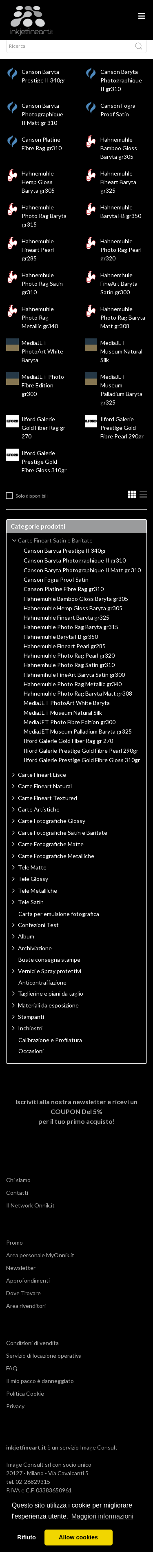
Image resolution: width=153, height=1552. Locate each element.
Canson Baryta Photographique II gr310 (121, 88)
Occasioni (31, 1058)
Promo (14, 1249)
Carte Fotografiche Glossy (51, 828)
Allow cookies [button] (78, 1537)
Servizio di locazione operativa (44, 1362)
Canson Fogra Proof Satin (56, 587)
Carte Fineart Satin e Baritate (55, 547)
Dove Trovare (23, 1300)
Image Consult (99, 1454)
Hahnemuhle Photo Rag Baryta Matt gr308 (122, 325)
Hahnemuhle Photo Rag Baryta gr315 (44, 223)
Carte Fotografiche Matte (51, 851)
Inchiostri (30, 1035)
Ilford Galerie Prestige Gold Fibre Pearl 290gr (122, 435)
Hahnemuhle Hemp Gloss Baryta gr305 (38, 189)
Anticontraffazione (42, 990)
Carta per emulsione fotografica (58, 921)
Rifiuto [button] (26, 1537)
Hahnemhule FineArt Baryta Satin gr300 (118, 291)
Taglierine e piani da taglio (50, 1000)
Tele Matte (32, 874)
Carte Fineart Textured (47, 805)
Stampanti (31, 1024)
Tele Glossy (33, 886)
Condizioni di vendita (32, 1350)
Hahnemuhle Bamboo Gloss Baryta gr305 (118, 155)
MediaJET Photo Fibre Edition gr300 (43, 392)
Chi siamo (18, 1187)
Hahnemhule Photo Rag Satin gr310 (42, 291)
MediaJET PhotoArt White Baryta (42, 359)
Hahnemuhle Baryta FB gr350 (61, 644)
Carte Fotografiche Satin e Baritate (62, 839)
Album (26, 943)
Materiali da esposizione (48, 1012)
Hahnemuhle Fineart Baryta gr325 (118, 189)
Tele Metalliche (37, 897)
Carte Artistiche (39, 816)
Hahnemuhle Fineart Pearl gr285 (38, 257)
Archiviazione (35, 955)
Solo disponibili (32, 503)
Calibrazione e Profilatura (50, 1047)
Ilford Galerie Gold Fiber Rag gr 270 (43, 435)
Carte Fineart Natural (45, 793)
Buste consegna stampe (49, 967)
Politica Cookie (25, 1400)
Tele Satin (31, 909)
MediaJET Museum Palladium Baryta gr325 (78, 739)
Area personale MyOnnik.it (40, 1262)
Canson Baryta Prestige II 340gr (65, 558)
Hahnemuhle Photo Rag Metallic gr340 (40, 325)
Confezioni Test (38, 932)
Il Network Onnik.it (30, 1212)
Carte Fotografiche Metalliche (56, 863)
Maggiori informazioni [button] (102, 1516)
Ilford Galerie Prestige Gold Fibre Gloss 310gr (44, 469)
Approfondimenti (28, 1287)
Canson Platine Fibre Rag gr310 (64, 596)
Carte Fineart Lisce (42, 781)
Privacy (15, 1413)
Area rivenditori (26, 1313)
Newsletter (20, 1275)
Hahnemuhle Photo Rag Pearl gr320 (121, 257)
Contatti (17, 1199)
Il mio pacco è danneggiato (40, 1388)
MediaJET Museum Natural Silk (121, 359)
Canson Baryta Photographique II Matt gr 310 (42, 121)
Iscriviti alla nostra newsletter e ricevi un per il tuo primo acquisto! (76, 1118)
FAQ (12, 1375)
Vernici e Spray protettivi (49, 978)
